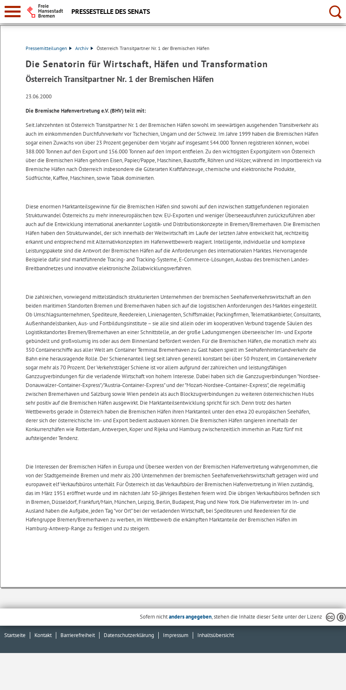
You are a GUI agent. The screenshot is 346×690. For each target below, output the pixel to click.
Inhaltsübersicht (215, 635)
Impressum (176, 635)
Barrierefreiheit (77, 635)
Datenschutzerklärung (129, 635)
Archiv (84, 48)
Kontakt (43, 635)
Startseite (15, 635)
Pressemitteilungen (49, 48)
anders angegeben (190, 616)
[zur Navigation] (12, 11)
